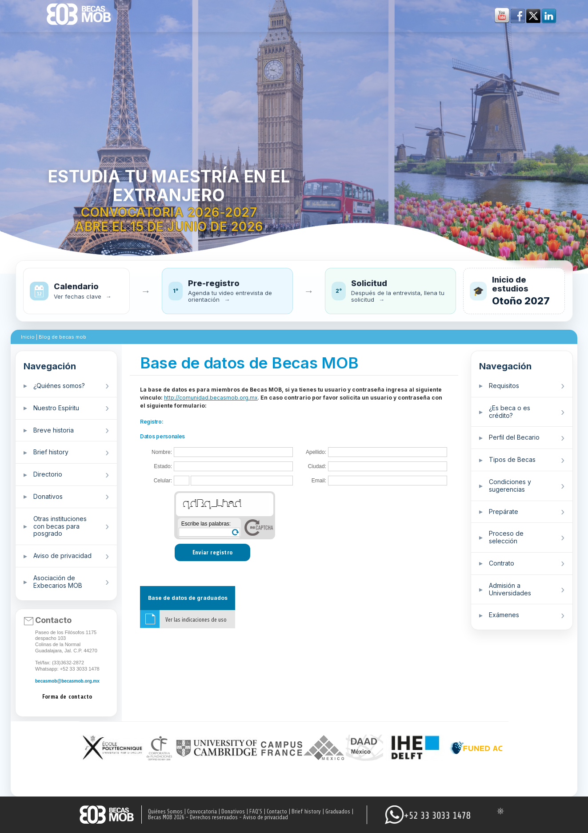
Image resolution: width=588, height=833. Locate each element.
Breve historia (53, 430)
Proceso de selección (506, 537)
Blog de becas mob (62, 337)
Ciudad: (317, 466)
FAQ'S (255, 811)
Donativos (48, 496)
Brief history (50, 452)
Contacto (277, 811)
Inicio (28, 337)
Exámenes (504, 615)
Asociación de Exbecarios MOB (57, 581)
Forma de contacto (67, 696)
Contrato (501, 563)
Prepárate (503, 511)
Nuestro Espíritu (56, 408)
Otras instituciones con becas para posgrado (60, 526)
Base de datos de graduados (188, 597)
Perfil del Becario (514, 437)
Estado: (163, 466)
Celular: (163, 481)
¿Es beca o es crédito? (509, 411)
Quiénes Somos (165, 811)
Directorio (47, 474)
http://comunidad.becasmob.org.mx (211, 397)
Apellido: (316, 452)
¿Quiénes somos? (59, 385)
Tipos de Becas (512, 459)
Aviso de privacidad (62, 555)
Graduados (337, 811)
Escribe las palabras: (206, 524)
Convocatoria (202, 811)
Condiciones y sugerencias (510, 485)
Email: (319, 481)
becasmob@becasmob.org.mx (67, 681)
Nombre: (162, 452)
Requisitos (504, 385)
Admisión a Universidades (510, 589)
